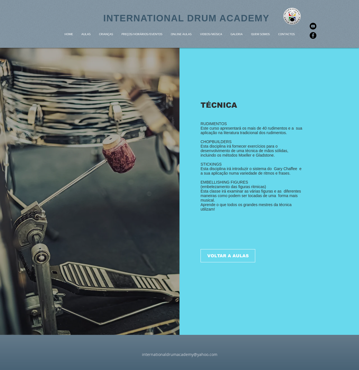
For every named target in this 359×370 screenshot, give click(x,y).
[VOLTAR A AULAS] (228, 255)
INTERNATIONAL (145, 18)
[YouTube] (313, 26)
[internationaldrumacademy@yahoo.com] (179, 354)
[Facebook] (313, 35)
